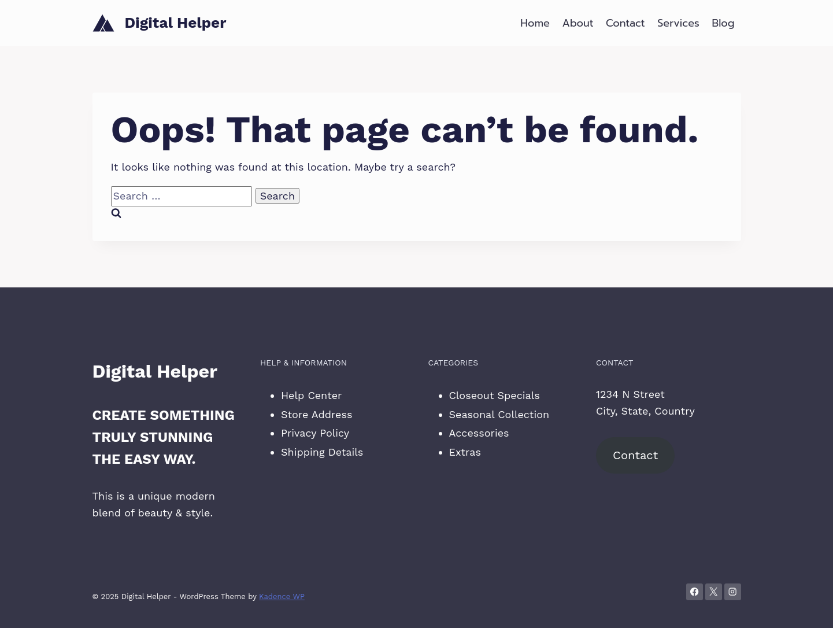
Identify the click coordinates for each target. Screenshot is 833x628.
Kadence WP (282, 596)
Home (535, 23)
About (578, 23)
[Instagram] (732, 591)
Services (678, 23)
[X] (713, 591)
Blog (723, 23)
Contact (625, 23)
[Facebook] (694, 591)
